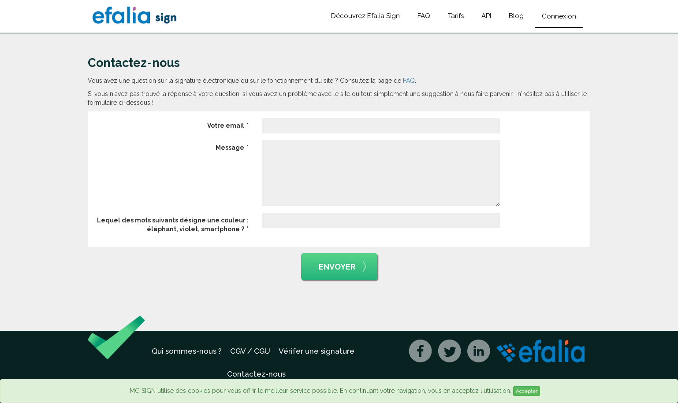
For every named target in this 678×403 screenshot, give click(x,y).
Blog (516, 16)
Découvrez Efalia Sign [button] (365, 16)
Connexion (559, 16)
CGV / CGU (250, 351)
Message (230, 147)
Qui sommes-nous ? (187, 351)
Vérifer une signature (316, 351)
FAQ (409, 80)
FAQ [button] (423, 16)
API (486, 16)
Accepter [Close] (526, 391)
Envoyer (342, 267)
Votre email (225, 125)
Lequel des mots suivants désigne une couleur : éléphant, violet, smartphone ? (173, 225)
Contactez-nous (256, 374)
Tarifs (456, 16)
